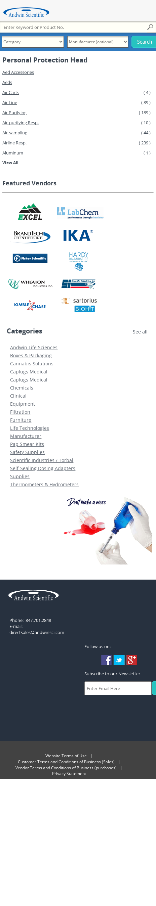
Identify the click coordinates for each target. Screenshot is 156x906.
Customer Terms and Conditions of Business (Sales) (66, 762)
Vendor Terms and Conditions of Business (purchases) (66, 768)
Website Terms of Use (66, 756)
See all (140, 331)
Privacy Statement (69, 773)
